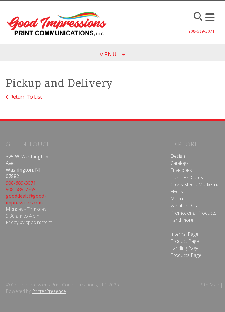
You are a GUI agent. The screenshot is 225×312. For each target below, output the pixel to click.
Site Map (210, 285)
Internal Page (184, 234)
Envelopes (181, 170)
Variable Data (185, 205)
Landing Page (185, 248)
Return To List (26, 97)
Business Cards (187, 177)
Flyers (177, 191)
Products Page (186, 255)
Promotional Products (194, 213)
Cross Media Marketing (195, 184)
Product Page (185, 241)
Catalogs (180, 163)
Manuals (180, 198)
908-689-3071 (21, 183)
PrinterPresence (49, 291)
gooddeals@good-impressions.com (26, 199)
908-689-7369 (21, 189)
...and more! (182, 220)
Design (178, 156)
